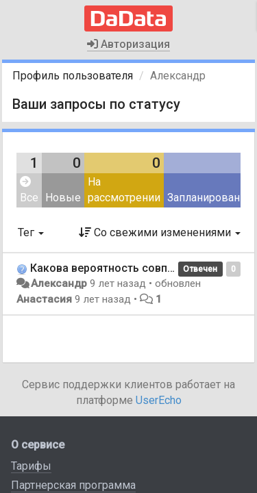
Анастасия (44, 299)
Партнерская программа (73, 485)
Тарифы (31, 465)
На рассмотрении (124, 189)
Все (29, 190)
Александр (59, 283)
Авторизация (128, 44)
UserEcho (159, 400)
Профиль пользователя (72, 75)
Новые (63, 197)
